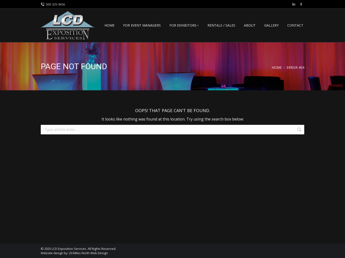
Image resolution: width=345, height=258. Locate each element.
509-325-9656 (53, 4)
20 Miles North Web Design (88, 253)
